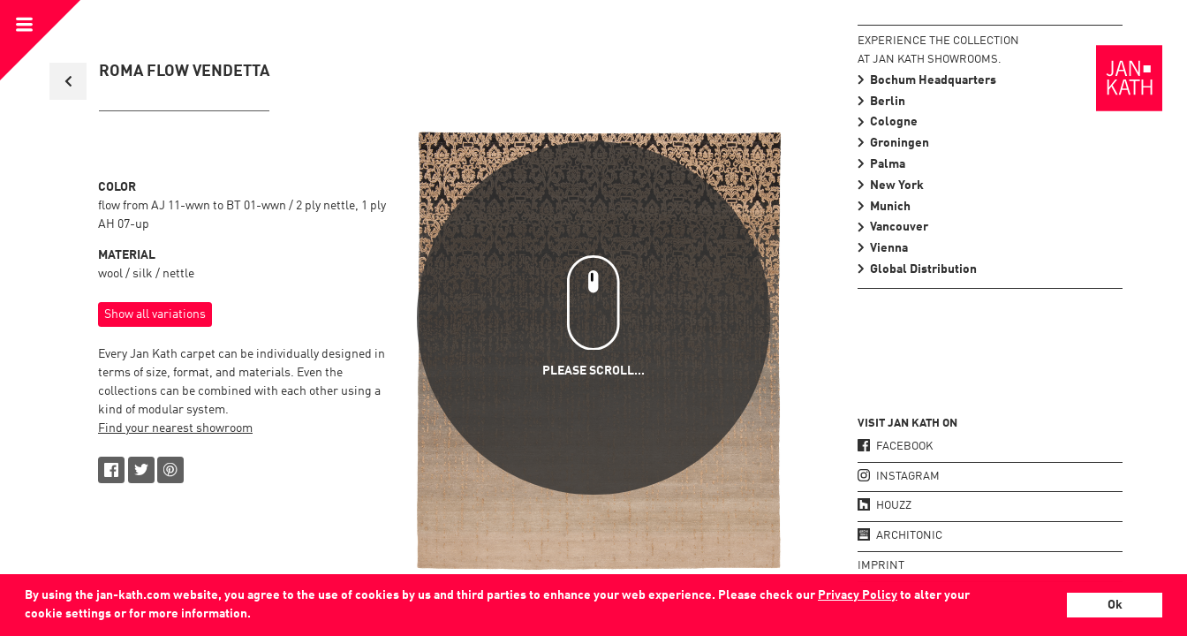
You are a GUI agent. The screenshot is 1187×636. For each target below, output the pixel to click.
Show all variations (155, 314)
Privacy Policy (857, 595)
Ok (1115, 605)
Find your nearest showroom (175, 428)
